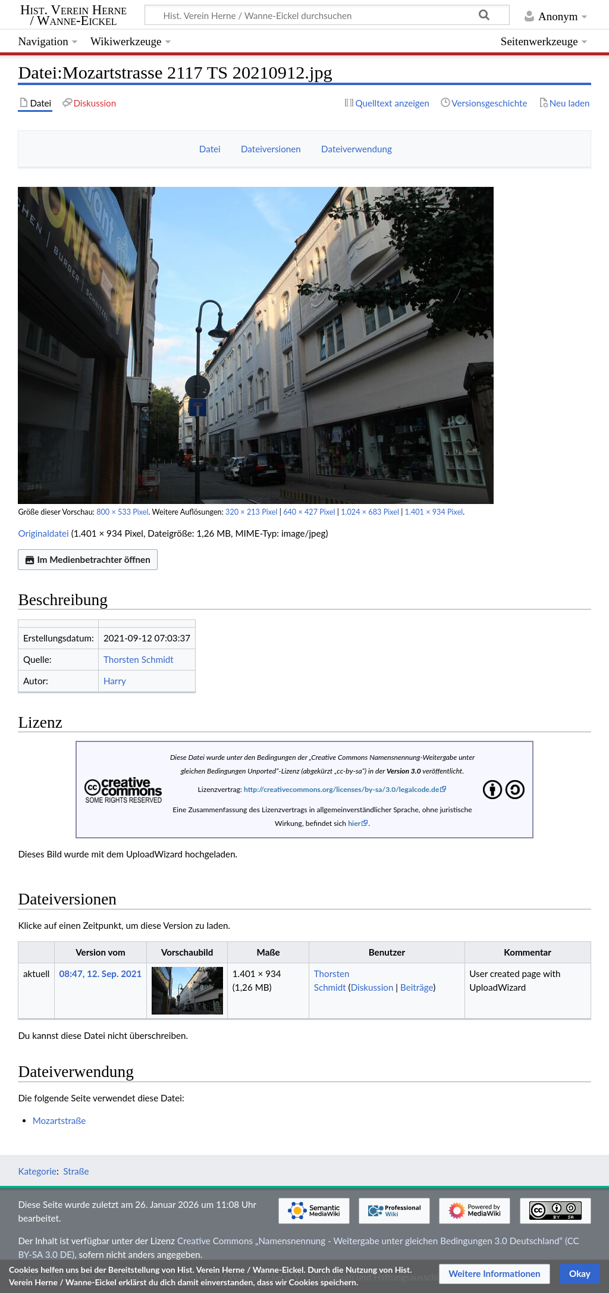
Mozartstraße (59, 1120)
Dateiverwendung (356, 148)
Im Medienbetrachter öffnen (87, 559)
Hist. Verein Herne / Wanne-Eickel (73, 15)
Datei (210, 148)
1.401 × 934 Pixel (434, 512)
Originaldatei (43, 533)
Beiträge (416, 987)
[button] (494, 1274)
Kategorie (37, 1171)
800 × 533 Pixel (122, 512)
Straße (76, 1171)
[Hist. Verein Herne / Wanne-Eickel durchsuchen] (327, 14)
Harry (114, 680)
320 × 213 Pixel (251, 512)
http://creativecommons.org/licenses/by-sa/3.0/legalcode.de (341, 789)
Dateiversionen (271, 148)
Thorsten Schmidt (138, 659)
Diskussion (372, 987)
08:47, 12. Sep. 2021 (100, 973)
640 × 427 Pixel (309, 512)
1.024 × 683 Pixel (370, 512)
